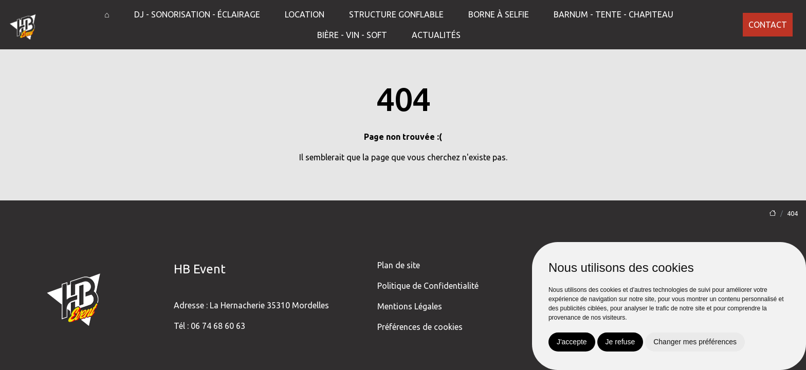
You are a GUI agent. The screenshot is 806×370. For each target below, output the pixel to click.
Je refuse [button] (620, 342)
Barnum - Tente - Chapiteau (613, 14)
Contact (767, 24)
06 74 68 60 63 (218, 325)
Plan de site (398, 265)
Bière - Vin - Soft (352, 35)
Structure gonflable (396, 14)
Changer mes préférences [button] (695, 342)
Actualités (436, 35)
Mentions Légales (409, 306)
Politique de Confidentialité (428, 285)
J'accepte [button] (572, 342)
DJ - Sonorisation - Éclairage (197, 14)
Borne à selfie (498, 14)
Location (304, 14)
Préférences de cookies (420, 326)
